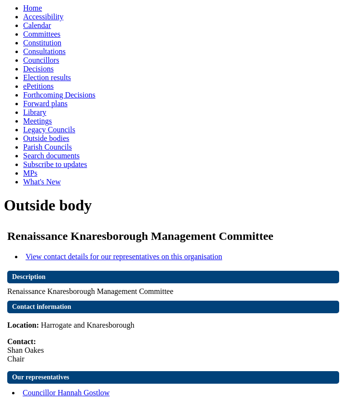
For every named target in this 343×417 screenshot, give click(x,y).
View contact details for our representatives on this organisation (124, 256)
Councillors (41, 60)
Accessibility (43, 17)
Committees (41, 34)
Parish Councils (47, 147)
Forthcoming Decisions (59, 95)
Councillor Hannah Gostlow (66, 393)
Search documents (51, 156)
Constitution (42, 43)
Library (34, 112)
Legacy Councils (49, 129)
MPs (30, 173)
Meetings (37, 121)
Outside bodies (46, 138)
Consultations (44, 51)
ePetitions (38, 86)
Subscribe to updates (55, 164)
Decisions (38, 69)
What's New (42, 182)
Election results (47, 77)
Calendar (37, 25)
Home (32, 8)
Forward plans (45, 103)
